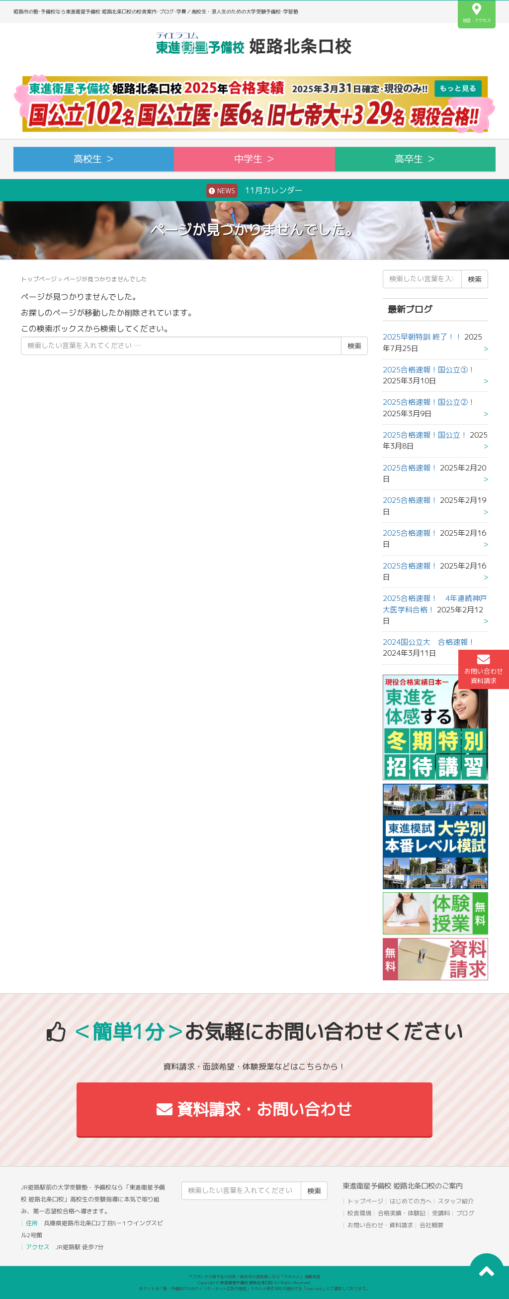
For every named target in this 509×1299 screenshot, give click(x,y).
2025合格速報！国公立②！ (429, 402)
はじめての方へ (410, 1201)
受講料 (441, 1213)
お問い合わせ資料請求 (483, 669)
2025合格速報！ (410, 468)
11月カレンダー (254, 191)
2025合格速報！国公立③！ (429, 369)
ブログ (465, 1213)
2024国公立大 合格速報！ (429, 642)
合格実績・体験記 (401, 1213)
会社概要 (431, 1225)
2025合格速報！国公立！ (425, 435)
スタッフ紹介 (456, 1201)
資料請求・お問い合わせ (254, 1109)
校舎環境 (359, 1213)
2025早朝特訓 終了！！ (422, 337)
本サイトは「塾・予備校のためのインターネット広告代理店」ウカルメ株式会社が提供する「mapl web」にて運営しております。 (254, 1289)
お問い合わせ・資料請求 (380, 1225)
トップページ (39, 279)
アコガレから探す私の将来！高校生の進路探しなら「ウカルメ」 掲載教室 (254, 1277)
